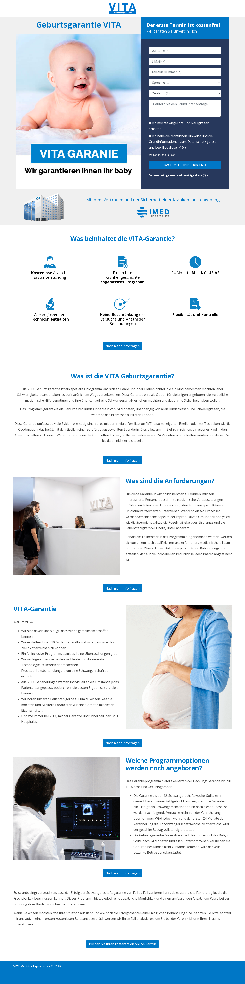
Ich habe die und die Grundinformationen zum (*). (183, 142)
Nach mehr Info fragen (185, 165)
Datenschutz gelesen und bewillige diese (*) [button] (178, 175)
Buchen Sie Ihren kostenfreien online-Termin (122, 944)
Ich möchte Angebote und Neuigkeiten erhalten (179, 126)
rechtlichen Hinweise (186, 136)
